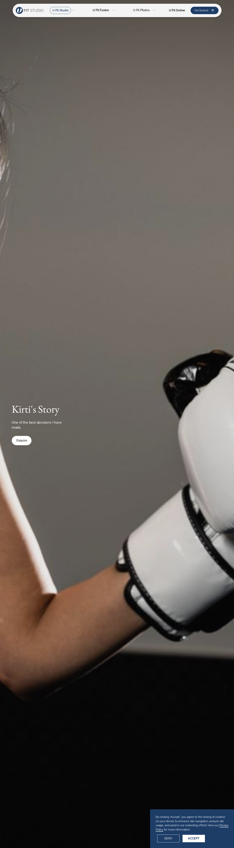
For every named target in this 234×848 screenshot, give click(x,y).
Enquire (21, 440)
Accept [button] (194, 838)
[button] (62, 10)
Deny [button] (168, 838)
